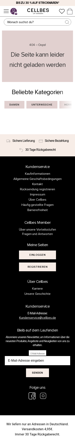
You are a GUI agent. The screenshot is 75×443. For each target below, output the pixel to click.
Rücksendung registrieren (37, 189)
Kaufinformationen (37, 174)
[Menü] (6, 11)
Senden (37, 372)
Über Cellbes (37, 200)
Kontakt (37, 184)
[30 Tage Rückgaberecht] (37, 149)
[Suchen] (37, 22)
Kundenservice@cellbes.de (37, 318)
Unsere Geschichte (37, 294)
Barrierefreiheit (37, 210)
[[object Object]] (37, 255)
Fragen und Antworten (37, 234)
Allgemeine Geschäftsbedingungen (37, 179)
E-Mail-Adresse (37, 353)
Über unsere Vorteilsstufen (37, 230)
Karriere (37, 289)
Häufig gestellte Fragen (37, 205)
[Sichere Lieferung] (20, 140)
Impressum (37, 194)
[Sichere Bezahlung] (54, 140)
